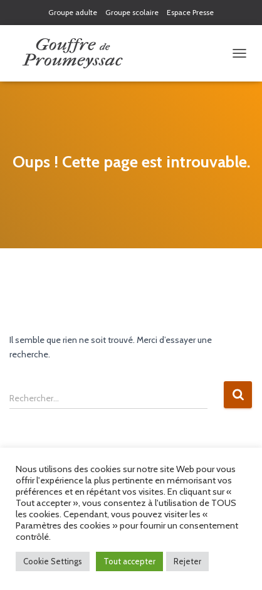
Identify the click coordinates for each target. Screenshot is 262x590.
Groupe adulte (72, 12)
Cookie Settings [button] (52, 561)
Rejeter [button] (187, 561)
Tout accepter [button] (129, 561)
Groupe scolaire (132, 12)
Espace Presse (190, 12)
